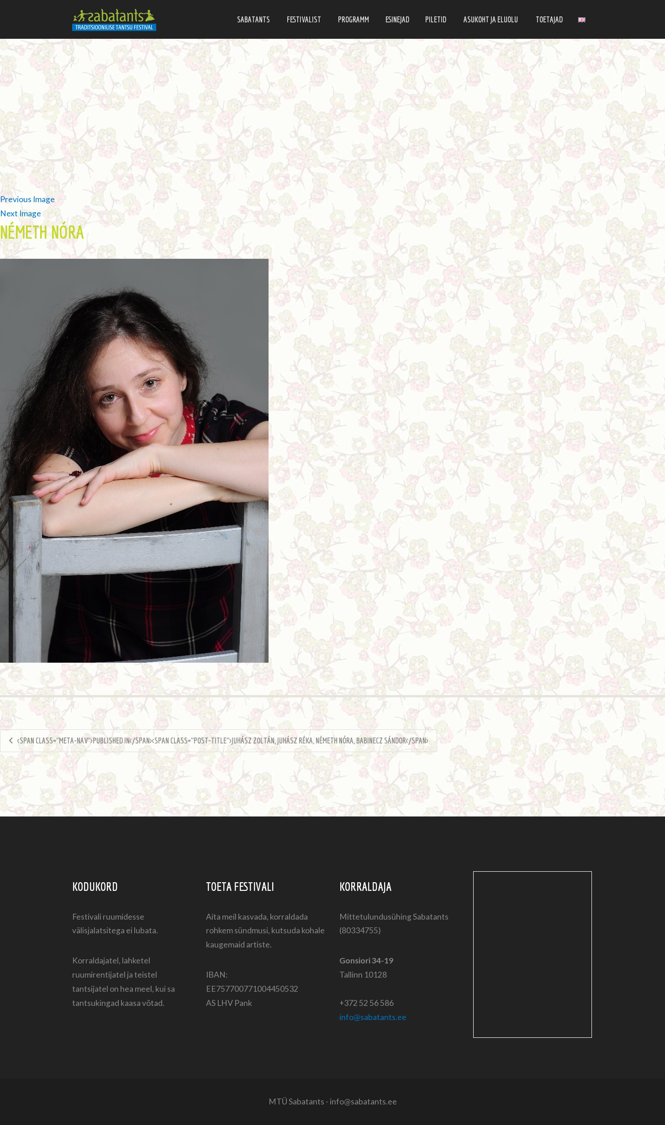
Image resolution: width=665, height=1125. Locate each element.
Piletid (435, 19)
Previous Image (27, 199)
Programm (353, 19)
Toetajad (549, 19)
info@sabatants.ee (372, 1017)
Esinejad (397, 19)
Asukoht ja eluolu (491, 19)
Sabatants (253, 19)
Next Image (20, 213)
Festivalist (304, 19)
